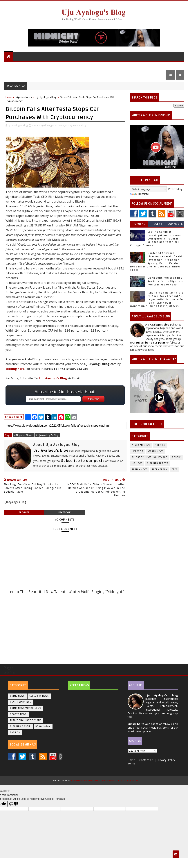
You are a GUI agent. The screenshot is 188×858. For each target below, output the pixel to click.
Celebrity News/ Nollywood (150, 457)
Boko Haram (43, 726)
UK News (90, 65)
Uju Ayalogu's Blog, (75, 125)
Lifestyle (137, 65)
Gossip (121, 65)
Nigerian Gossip (20, 726)
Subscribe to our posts (82, 461)
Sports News (18, 714)
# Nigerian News (23, 435)
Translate (139, 194)
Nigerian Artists (157, 463)
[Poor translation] (13, 804)
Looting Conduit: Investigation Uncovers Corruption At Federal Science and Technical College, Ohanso (155, 238)
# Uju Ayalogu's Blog (47, 435)
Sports (156, 65)
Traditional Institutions (25, 720)
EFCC (175, 469)
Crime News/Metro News (25, 708)
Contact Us (14, 74)
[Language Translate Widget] (148, 189)
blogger (24, 512)
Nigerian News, (56, 125)
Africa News (140, 469)
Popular (139, 224)
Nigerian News (70, 65)
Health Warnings (20, 702)
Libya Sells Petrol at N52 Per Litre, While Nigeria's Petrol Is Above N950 (165, 281)
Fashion (15, 732)
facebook (64, 512)
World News (46, 65)
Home (9, 97)
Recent (157, 224)
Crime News (17, 696)
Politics (106, 65)
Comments (175, 224)
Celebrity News (39, 696)
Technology (159, 469)
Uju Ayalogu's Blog (20, 65)
